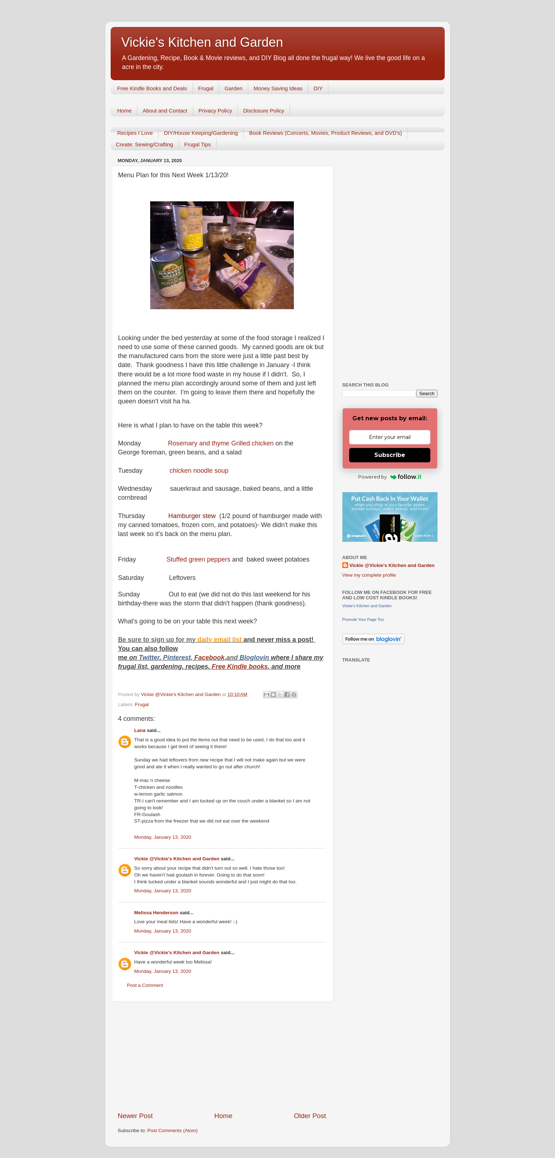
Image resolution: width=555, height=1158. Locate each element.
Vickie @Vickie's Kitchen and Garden (176, 858)
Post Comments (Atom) (172, 1130)
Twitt (146, 657)
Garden (233, 88)
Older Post (310, 1116)
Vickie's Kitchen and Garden (202, 42)
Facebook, (210, 657)
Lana (140, 730)
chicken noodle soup (199, 470)
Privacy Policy (215, 110)
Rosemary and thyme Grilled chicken (222, 443)
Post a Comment (145, 985)
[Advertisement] (222, 1057)
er (156, 657)
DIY (318, 88)
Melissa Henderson (156, 912)
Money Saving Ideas (278, 88)
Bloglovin (255, 657)
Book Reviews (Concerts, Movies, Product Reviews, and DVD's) (325, 133)
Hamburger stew (193, 516)
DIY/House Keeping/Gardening (201, 133)
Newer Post (135, 1116)
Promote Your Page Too (363, 619)
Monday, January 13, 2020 (162, 837)
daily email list (221, 639)
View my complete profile (369, 575)
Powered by (390, 477)
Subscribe (389, 455)
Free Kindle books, (241, 666)
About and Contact (165, 110)
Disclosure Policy (263, 110)
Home (124, 110)
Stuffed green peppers (199, 559)
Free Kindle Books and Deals (152, 88)
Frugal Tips (197, 144)
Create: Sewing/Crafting (144, 144)
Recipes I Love (135, 133)
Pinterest (177, 657)
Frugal (206, 88)
